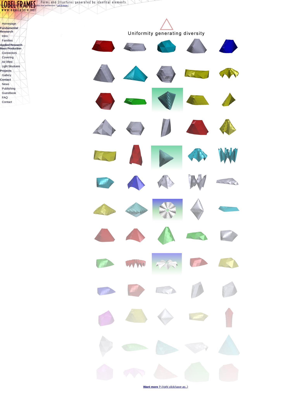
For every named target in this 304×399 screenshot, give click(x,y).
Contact (7, 101)
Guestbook (9, 93)
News (5, 84)
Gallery (6, 75)
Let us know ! (63, 5)
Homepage (9, 23)
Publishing (8, 88)
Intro (5, 36)
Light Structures (11, 66)
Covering (8, 57)
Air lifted (7, 61)
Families (7, 40)
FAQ (5, 97)
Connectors (9, 52)
